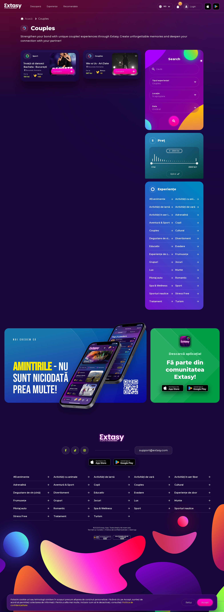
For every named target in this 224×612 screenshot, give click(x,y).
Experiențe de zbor (160, 254)
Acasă (29, 18)
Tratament (155, 301)
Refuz (189, 602)
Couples (43, 18)
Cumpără (63, 71)
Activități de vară (185, 207)
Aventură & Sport (159, 222)
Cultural (179, 230)
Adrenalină (181, 214)
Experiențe (52, 6)
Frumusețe (181, 254)
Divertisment (183, 238)
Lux (151, 270)
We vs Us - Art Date (97, 63)
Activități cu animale (187, 199)
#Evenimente (157, 199)
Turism (179, 301)
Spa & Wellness (158, 285)
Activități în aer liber (161, 214)
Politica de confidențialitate (116, 530)
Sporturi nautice (158, 293)
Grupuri (153, 262)
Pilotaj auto (156, 277)
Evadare (180, 246)
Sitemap (132, 530)
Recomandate (70, 6)
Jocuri (178, 262)
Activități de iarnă (159, 207)
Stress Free (182, 293)
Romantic (181, 277)
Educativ (154, 246)
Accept (205, 602)
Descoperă (35, 6)
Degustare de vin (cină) (161, 238)
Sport (178, 285)
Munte (179, 270)
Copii (178, 222)
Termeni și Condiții (95, 530)
